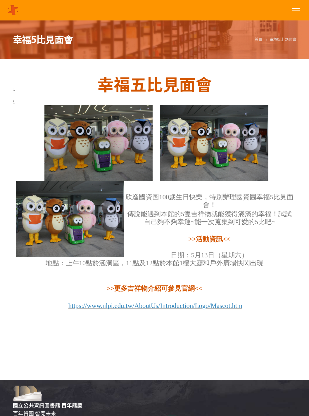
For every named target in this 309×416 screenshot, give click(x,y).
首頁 (258, 39)
